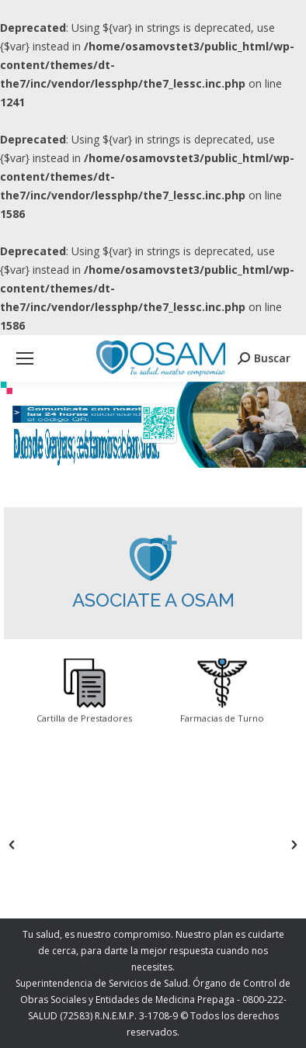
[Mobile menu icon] (25, 358)
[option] (84, 845)
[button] (11, 845)
